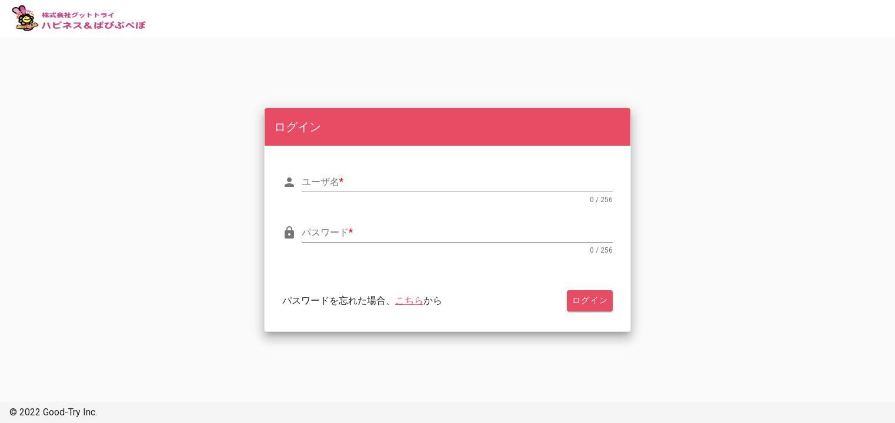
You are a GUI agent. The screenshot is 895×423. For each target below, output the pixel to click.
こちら (409, 300)
